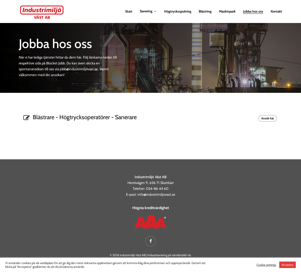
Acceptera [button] (287, 264)
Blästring (205, 11)
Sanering (148, 11)
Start (128, 11)
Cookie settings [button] (266, 265)
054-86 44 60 (157, 188)
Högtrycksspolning (177, 11)
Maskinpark (227, 11)
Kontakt (276, 11)
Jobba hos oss (253, 11)
